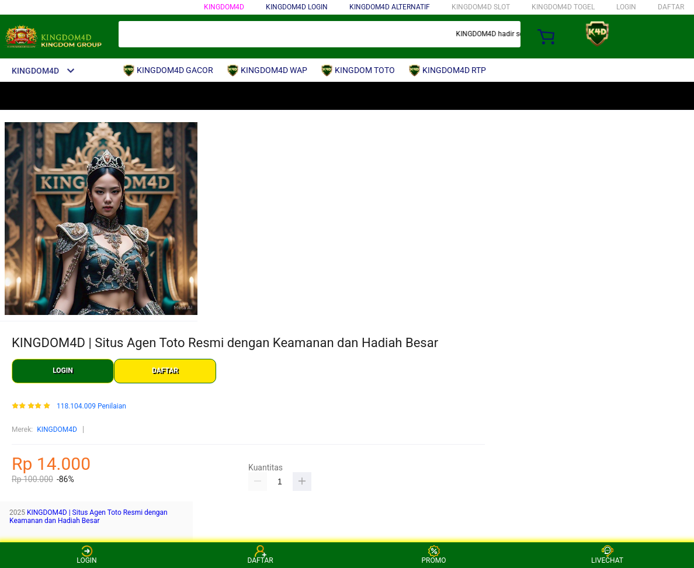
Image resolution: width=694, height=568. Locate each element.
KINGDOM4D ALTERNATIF (389, 7)
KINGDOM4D (224, 7)
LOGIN (626, 7)
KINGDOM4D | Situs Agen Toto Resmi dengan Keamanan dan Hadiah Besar (88, 516)
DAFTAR (671, 7)
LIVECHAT (607, 554)
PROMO (434, 554)
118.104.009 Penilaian (91, 406)
